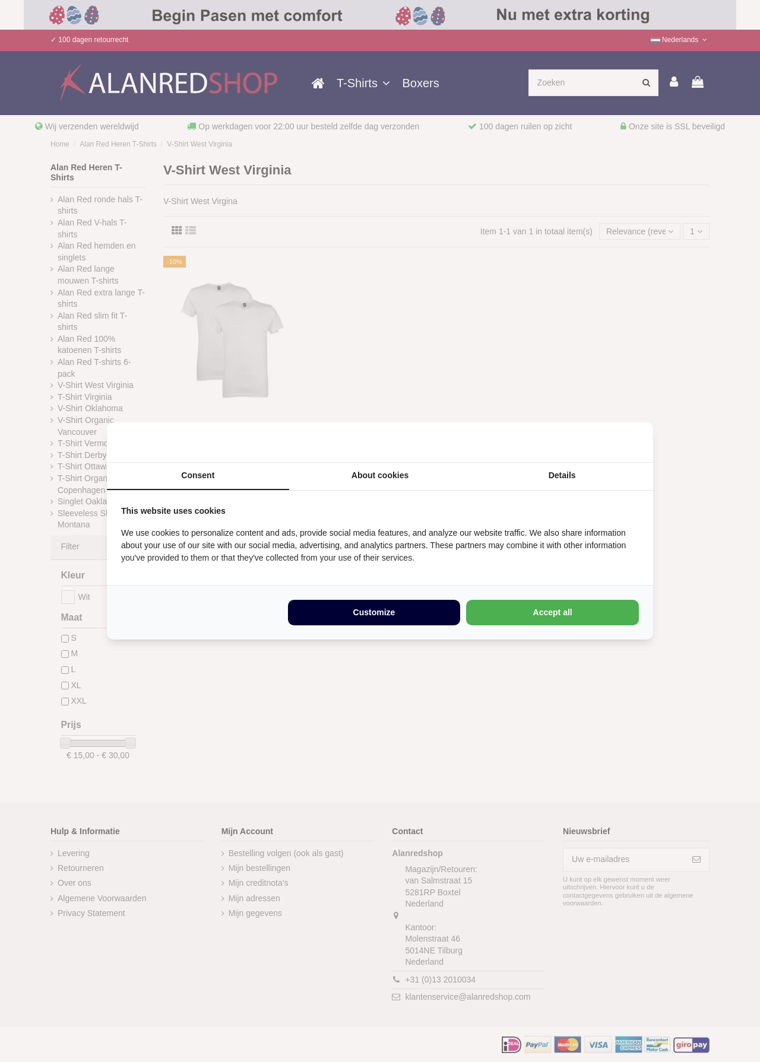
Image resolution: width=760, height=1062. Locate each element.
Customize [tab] (374, 612)
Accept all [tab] (552, 612)
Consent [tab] (197, 475)
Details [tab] (562, 475)
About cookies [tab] (380, 475)
